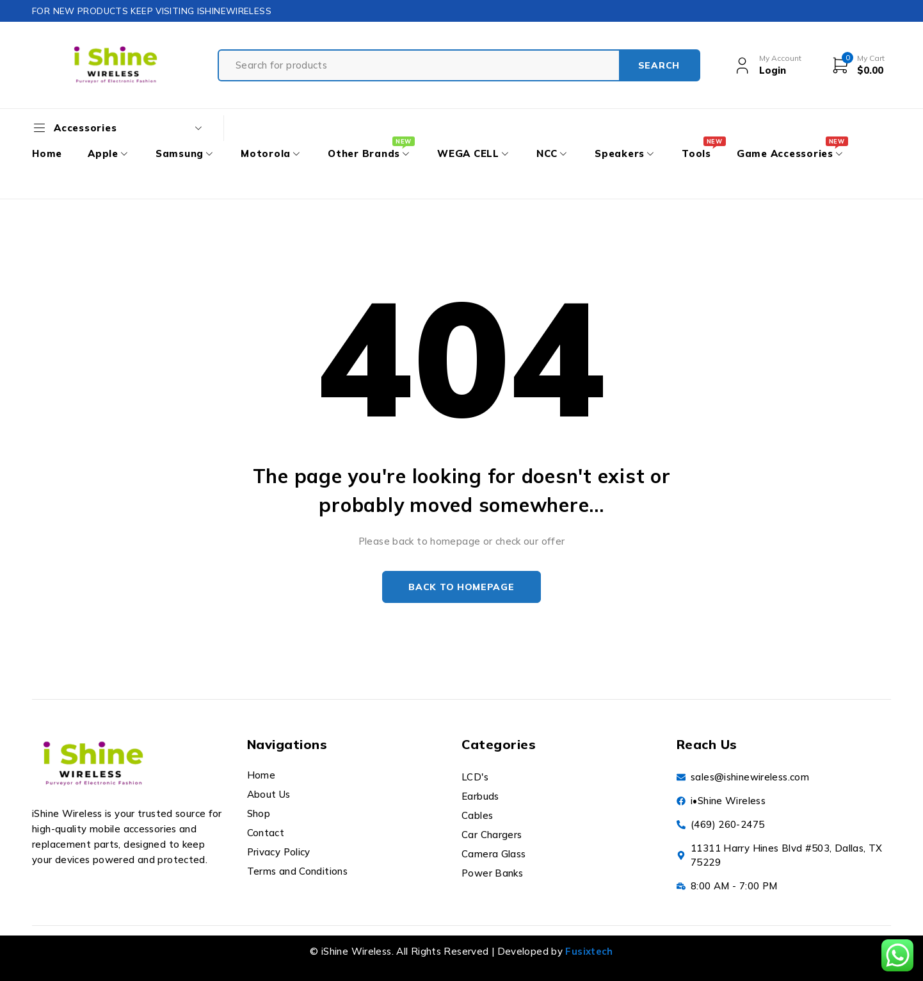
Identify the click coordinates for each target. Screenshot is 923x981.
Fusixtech (589, 951)
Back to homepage (461, 587)
